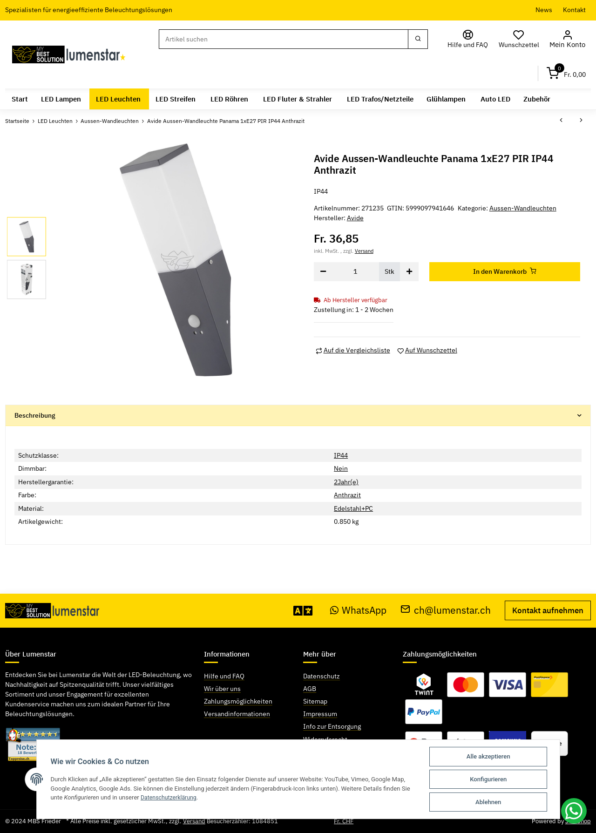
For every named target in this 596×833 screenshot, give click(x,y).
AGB (309, 688)
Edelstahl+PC (353, 508)
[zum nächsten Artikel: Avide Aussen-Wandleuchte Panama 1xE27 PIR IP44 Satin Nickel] (581, 120)
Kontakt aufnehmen (547, 610)
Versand (364, 250)
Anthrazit (347, 495)
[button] (569, 39)
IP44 (341, 455)
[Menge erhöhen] (409, 271)
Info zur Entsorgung (332, 726)
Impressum (320, 714)
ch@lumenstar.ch (445, 609)
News (543, 10)
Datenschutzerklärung (170, 797)
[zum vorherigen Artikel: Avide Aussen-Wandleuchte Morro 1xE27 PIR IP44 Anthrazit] (561, 120)
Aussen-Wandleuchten (522, 208)
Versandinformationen (237, 714)
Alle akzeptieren (488, 756)
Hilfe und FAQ (224, 676)
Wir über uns (222, 688)
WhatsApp (358, 609)
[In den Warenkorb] (505, 271)
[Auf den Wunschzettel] (427, 350)
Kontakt (574, 10)
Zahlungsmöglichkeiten (238, 701)
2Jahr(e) (346, 481)
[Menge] (355, 271)
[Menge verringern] (323, 271)
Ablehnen (488, 802)
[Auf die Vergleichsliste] (353, 350)
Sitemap (315, 701)
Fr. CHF (343, 821)
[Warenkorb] (566, 73)
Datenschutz (321, 676)
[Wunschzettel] (521, 39)
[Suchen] (285, 39)
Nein (341, 468)
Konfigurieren (488, 779)
